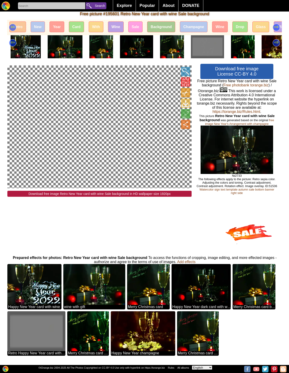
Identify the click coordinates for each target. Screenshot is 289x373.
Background (165, 27)
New (38, 27)
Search (100, 6)
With (98, 27)
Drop (246, 27)
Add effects (186, 262)
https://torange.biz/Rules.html (236, 112)
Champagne (198, 27)
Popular (147, 5)
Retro (18, 27)
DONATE (190, 5)
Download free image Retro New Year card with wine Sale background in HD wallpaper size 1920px (100, 194)
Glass (268, 27)
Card (78, 27)
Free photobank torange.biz (246, 85)
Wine (118, 27)
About (169, 5)
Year (58, 27)
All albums (183, 367)
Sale (139, 27)
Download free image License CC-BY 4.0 (237, 71)
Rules (171, 367)
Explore (124, 5)
